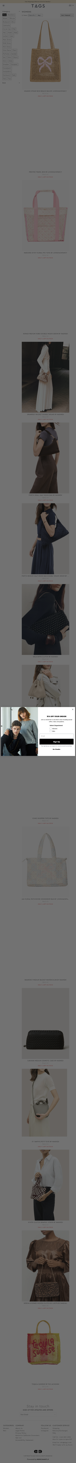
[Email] (56, 736)
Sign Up (56, 741)
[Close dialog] (72, 709)
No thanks (56, 749)
